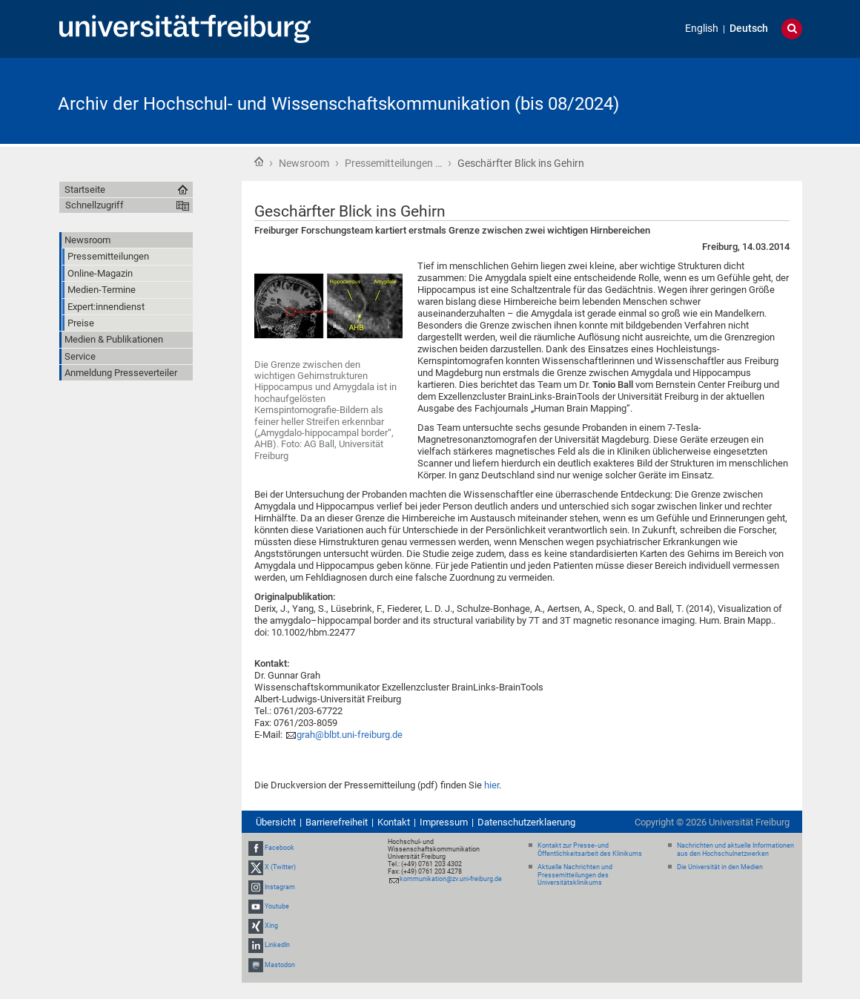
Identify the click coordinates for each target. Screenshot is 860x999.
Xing (271, 925)
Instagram (280, 887)
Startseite (258, 161)
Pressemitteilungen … (393, 163)
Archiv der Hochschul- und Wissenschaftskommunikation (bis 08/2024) (338, 103)
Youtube (277, 906)
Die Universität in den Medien (720, 867)
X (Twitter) (280, 867)
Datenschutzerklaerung (526, 822)
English (701, 28)
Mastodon (280, 965)
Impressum (444, 822)
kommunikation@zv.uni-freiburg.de (451, 879)
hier (491, 785)
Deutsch (749, 28)
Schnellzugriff (94, 205)
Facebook (279, 847)
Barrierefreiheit (336, 822)
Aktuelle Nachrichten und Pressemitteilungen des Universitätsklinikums (575, 875)
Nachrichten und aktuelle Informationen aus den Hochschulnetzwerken (735, 849)
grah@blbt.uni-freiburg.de (350, 734)
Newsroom (304, 163)
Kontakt (393, 822)
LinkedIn (277, 945)
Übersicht (276, 822)
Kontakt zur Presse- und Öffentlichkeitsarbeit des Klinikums (590, 849)
